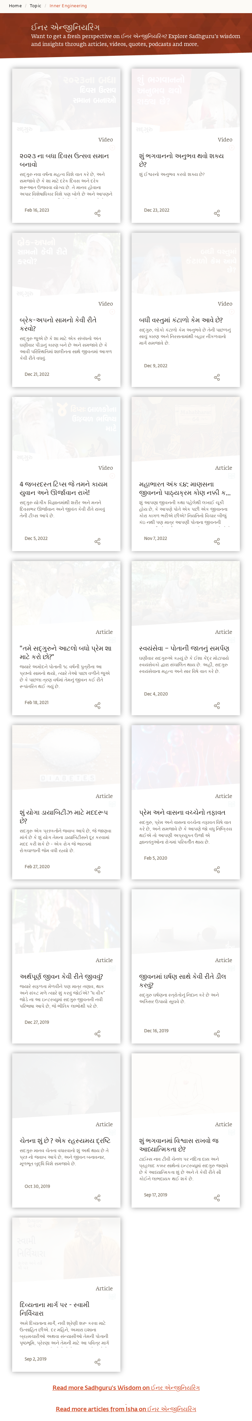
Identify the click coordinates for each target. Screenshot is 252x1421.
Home (15, 6)
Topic (35, 6)
